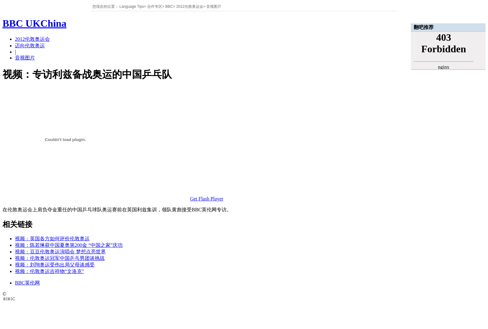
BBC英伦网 (27, 282)
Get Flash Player (206, 198)
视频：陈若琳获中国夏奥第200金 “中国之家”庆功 (69, 245)
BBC (169, 6)
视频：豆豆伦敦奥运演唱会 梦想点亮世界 (60, 251)
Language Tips (132, 6)
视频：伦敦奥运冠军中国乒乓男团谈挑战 (60, 258)
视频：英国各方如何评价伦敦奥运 (52, 238)
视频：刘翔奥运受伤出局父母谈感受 (55, 264)
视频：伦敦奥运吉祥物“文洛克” (49, 271)
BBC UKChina (34, 23)
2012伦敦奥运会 (189, 6)
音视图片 (213, 6)
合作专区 (154, 6)
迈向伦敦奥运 (30, 45)
